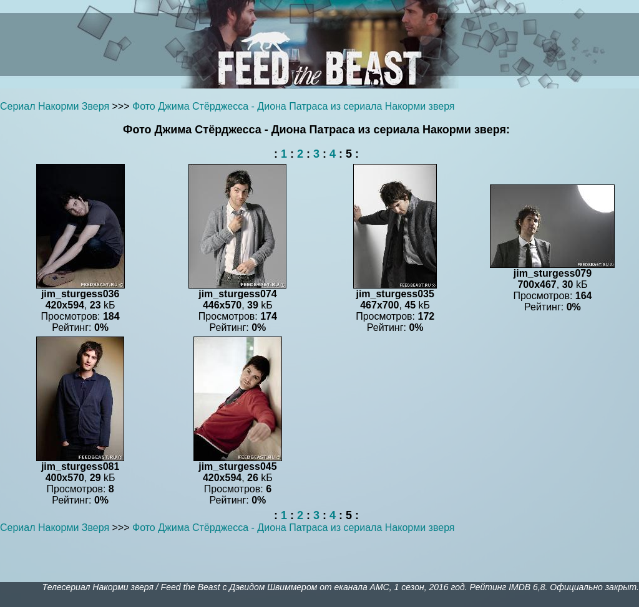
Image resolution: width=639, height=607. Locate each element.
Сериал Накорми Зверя (54, 106)
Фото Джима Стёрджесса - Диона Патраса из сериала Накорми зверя (293, 106)
